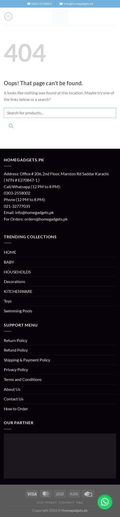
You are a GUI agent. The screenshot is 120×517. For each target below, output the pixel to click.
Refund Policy (16, 350)
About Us (12, 389)
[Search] (11, 127)
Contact (66, 502)
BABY (9, 262)
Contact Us (13, 398)
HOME (10, 252)
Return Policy (15, 340)
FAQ (80, 502)
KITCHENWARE (18, 291)
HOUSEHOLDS (17, 271)
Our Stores (46, 502)
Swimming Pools (18, 310)
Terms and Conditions (23, 379)
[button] (8, 16)
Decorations (14, 281)
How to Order (16, 408)
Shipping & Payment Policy (27, 359)
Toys (8, 300)
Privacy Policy (16, 369)
